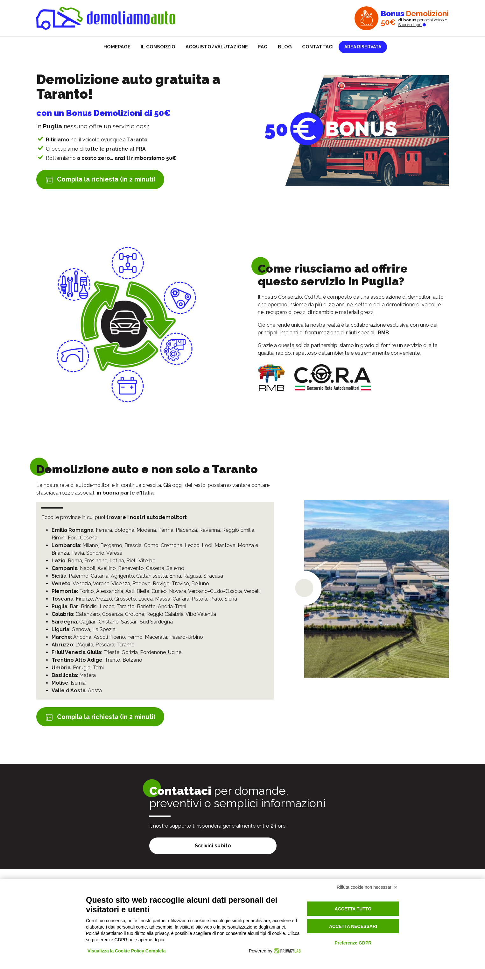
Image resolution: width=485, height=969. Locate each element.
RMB (383, 333)
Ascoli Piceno (109, 637)
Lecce (107, 606)
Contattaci (318, 47)
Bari (74, 606)
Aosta (95, 691)
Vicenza (120, 584)
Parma (165, 530)
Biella (143, 591)
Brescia (133, 545)
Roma (75, 561)
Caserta (155, 568)
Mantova (224, 545)
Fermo (135, 637)
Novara (177, 591)
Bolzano (132, 660)
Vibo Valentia (201, 614)
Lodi (207, 545)
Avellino (106, 568)
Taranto (125, 606)
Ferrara (104, 530)
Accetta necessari (353, 926)
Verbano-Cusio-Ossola (215, 591)
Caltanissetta (151, 576)
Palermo (78, 576)
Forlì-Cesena (82, 538)
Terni (98, 668)
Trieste (111, 652)
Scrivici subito (213, 846)
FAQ (263, 47)
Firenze (84, 599)
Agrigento (122, 576)
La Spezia (104, 629)
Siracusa (213, 576)
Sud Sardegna (156, 622)
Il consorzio (158, 47)
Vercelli (252, 591)
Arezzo (103, 599)
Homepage (116, 47)
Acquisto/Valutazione (217, 47)
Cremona (171, 545)
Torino (86, 591)
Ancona (82, 637)
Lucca (145, 599)
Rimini (59, 538)
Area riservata (362, 46)
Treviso (180, 584)
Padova (141, 584)
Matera (87, 675)
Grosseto (125, 599)
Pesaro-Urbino (186, 637)
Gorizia (130, 652)
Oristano (109, 622)
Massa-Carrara (172, 599)
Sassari (129, 622)
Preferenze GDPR (352, 942)
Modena (146, 530)
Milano (90, 545)
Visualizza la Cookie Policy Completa (127, 950)
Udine (174, 652)
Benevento (131, 568)
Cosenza (112, 614)
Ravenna (209, 530)
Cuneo (159, 591)
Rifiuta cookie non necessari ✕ (367, 887)
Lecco (192, 545)
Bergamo (111, 545)
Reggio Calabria (165, 614)
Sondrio (95, 553)
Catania (100, 576)
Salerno (175, 568)
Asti (129, 591)
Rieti (131, 561)
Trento (112, 660)
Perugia (81, 668)
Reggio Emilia (238, 530)
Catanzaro (87, 614)
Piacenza (186, 530)
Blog (285, 47)
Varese (114, 553)
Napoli (87, 568)
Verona (101, 584)
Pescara (104, 645)
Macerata (156, 637)
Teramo (125, 645)
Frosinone (95, 561)
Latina (116, 561)
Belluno (200, 584)
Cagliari (87, 622)
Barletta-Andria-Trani (161, 606)
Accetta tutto (353, 908)
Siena (230, 599)
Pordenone (153, 652)
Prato (215, 599)
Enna (175, 576)
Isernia (78, 683)
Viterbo (147, 561)
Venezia (82, 584)
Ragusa (192, 576)
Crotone (134, 614)
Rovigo (161, 584)
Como (151, 545)
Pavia (77, 553)
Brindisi (89, 606)
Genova (81, 629)
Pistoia (199, 599)
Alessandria (109, 591)
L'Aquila (84, 645)
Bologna (124, 530)
